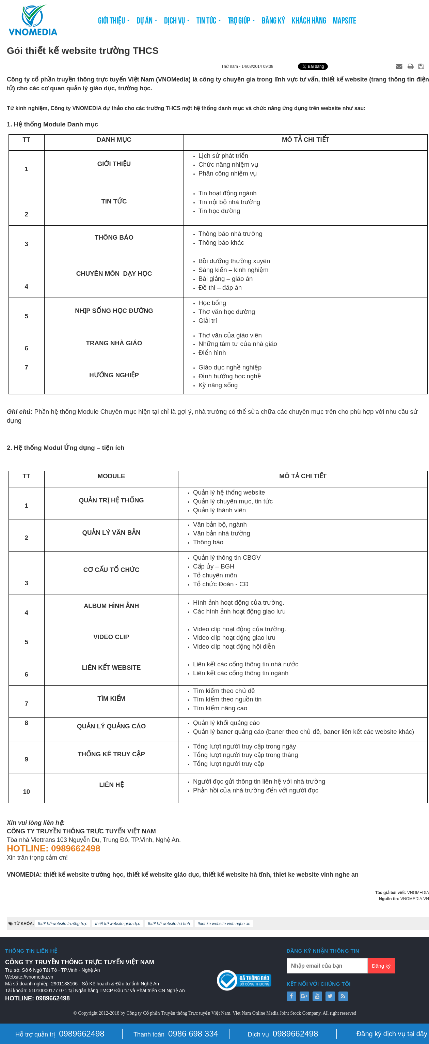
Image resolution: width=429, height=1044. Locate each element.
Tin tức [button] (208, 22)
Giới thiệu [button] (114, 22)
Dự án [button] (147, 22)
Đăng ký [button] (273, 19)
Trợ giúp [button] (241, 22)
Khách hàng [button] (309, 19)
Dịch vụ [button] (177, 22)
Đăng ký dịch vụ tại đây (391, 1034)
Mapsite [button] (344, 19)
